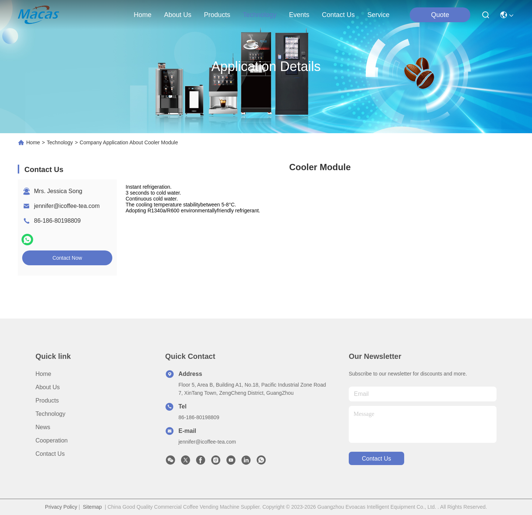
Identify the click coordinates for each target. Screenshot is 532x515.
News (42, 427)
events (299, 14)
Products (47, 400)
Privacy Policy (61, 507)
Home (142, 14)
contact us (338, 14)
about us (177, 14)
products (217, 14)
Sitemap (92, 507)
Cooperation (51, 440)
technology (259, 14)
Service (378, 14)
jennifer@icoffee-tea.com (67, 206)
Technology (60, 142)
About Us (47, 387)
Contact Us (50, 454)
